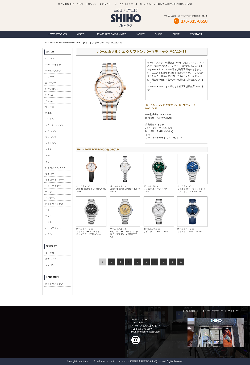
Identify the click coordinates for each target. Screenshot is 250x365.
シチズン (49, 94)
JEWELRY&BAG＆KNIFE (111, 34)
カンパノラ (50, 82)
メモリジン (50, 143)
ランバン (49, 265)
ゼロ (47, 210)
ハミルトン (50, 131)
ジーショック (52, 88)
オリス (48, 161)
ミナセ (48, 149)
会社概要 (190, 310)
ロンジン (49, 58)
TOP (45, 42)
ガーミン (49, 119)
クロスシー (50, 101)
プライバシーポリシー (211, 310)
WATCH (81, 34)
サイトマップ (234, 310)
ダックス (49, 253)
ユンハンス (50, 137)
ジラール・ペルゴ (54, 125)
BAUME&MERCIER (70, 42)
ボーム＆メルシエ (54, 70)
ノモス (48, 155)
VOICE (141, 34)
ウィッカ (49, 107)
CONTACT (196, 34)
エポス (48, 113)
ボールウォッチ (53, 64)
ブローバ (49, 76)
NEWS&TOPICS (57, 34)
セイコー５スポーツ (55, 179)
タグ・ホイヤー (53, 185)
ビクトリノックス (54, 204)
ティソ (48, 191)
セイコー (49, 173)
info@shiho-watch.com (148, 331)
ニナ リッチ (51, 259)
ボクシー (49, 234)
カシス (48, 222)
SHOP (176, 34)
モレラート (50, 216)
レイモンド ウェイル (55, 167)
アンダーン (50, 197)
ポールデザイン (53, 228)
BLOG (158, 34)
